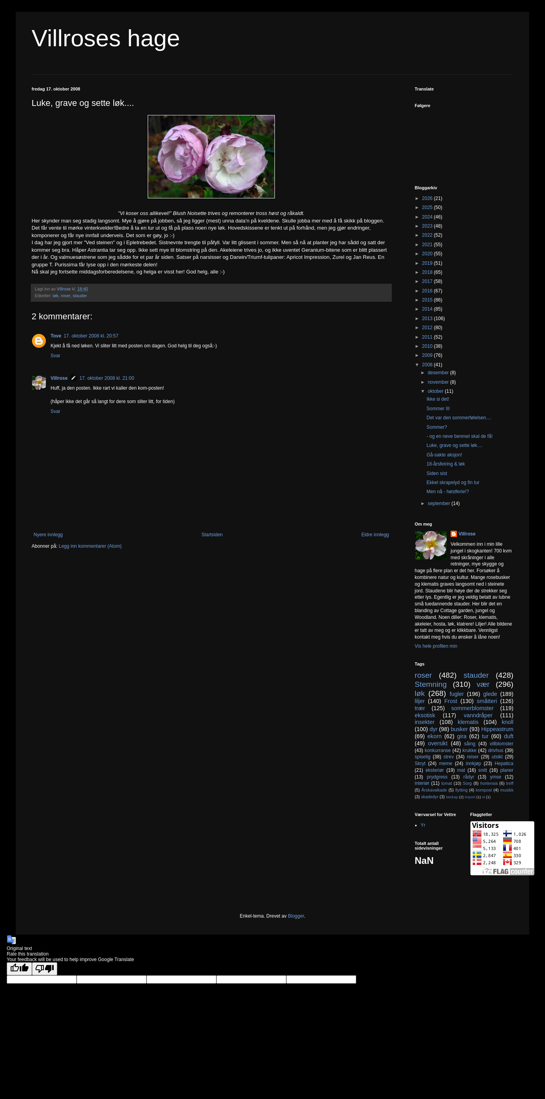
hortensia (489, 783)
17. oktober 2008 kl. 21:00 (106, 378)
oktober (436, 391)
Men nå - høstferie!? (448, 491)
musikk (506, 790)
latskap (452, 797)
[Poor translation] (44, 968)
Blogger (296, 916)
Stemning (431, 684)
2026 (428, 198)
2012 (428, 327)
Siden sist (437, 473)
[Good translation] (19, 968)
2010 (428, 346)
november (439, 382)
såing (469, 743)
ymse (496, 777)
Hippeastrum (497, 729)
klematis (468, 722)
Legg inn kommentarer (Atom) (90, 546)
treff (509, 783)
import (470, 797)
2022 (428, 235)
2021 (428, 244)
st (483, 797)
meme (445, 763)
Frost (450, 701)
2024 (428, 217)
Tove (56, 336)
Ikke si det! (438, 399)
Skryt (420, 763)
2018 (428, 272)
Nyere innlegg (48, 534)
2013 (428, 318)
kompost (484, 790)
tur (485, 736)
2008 (428, 365)
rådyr (468, 777)
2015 (428, 300)
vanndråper (478, 715)
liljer (420, 701)
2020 (428, 253)
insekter (424, 722)
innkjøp (473, 763)
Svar (55, 355)
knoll (507, 722)
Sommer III (438, 408)
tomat (446, 783)
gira (461, 736)
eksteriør (434, 770)
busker (459, 729)
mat (461, 770)
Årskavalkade (434, 790)
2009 (428, 355)
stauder (80, 295)
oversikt (438, 743)
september (439, 503)
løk (55, 295)
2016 (428, 291)
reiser (473, 757)
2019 (428, 263)
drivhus (496, 750)
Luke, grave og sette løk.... (454, 445)
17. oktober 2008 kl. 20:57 (91, 336)
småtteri (487, 701)
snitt (482, 770)
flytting (461, 790)
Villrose (59, 378)
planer (506, 770)
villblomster (501, 743)
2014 (428, 309)
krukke (469, 750)
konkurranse (438, 750)
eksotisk (425, 715)
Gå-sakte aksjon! (444, 455)
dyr (434, 729)
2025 (428, 207)
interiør (422, 783)
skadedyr (429, 796)
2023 (428, 226)
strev (449, 757)
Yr (423, 825)
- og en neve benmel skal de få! (459, 436)
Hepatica (504, 763)
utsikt (497, 757)
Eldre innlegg (375, 534)
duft (508, 736)
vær (483, 684)
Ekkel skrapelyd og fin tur (453, 482)
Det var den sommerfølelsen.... (459, 417)
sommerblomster (472, 708)
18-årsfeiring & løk (446, 464)
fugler (456, 694)
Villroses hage (106, 38)
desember (439, 372)
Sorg (467, 783)
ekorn (434, 736)
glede (490, 694)
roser (65, 295)
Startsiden (212, 534)
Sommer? (437, 427)
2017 (428, 281)
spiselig (422, 757)
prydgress (437, 777)
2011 (428, 337)
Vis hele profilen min (436, 646)
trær (420, 708)
